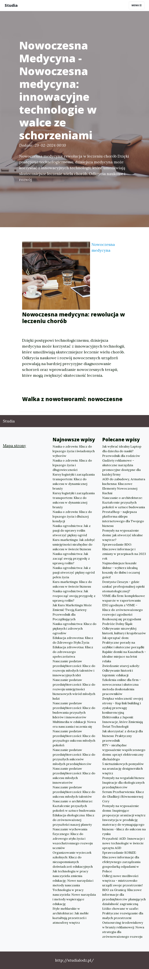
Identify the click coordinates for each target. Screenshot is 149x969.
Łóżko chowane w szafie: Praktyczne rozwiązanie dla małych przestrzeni (122, 913)
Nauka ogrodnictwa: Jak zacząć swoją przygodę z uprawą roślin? (71, 558)
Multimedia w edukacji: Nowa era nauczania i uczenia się (74, 724)
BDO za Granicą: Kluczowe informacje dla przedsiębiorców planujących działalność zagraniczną (124, 897)
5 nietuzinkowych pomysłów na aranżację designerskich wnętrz (123, 768)
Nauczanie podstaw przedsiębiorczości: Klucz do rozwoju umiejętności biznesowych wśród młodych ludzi (74, 689)
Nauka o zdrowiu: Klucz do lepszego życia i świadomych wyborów (74, 451)
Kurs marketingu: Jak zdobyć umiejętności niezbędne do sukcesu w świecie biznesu (74, 544)
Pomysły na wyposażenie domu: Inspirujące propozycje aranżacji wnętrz (124, 810)
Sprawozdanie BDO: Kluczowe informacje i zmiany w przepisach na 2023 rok (124, 551)
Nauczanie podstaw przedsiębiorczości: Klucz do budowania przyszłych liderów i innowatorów (74, 710)
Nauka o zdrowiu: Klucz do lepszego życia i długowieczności (72, 465)
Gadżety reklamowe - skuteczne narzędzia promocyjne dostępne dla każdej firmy (121, 467)
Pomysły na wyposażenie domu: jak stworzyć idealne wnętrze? (122, 535)
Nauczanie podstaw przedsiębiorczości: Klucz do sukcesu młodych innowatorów (74, 775)
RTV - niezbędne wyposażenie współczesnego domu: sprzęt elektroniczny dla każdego (123, 752)
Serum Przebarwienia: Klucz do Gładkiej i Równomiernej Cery (123, 796)
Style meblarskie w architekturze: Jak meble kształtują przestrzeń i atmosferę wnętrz (71, 915)
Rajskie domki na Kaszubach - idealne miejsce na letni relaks (124, 656)
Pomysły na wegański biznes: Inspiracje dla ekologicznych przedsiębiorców (123, 782)
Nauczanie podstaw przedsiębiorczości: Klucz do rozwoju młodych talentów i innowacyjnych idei (74, 668)
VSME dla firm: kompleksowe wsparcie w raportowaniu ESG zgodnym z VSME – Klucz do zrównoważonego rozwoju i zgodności (123, 605)
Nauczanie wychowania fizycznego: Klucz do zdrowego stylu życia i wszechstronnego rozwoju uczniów (73, 838)
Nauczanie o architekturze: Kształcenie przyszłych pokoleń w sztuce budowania (74, 805)
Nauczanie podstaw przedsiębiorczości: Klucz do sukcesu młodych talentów (74, 791)
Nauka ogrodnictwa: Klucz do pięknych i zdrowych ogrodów (74, 628)
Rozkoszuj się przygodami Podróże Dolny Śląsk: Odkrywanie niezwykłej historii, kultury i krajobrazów (124, 626)
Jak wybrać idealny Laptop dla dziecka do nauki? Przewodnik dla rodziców (121, 451)
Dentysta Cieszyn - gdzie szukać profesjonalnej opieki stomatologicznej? (123, 586)
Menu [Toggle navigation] (137, 5)
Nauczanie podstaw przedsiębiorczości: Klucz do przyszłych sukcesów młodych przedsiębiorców (74, 757)
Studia (11, 5)
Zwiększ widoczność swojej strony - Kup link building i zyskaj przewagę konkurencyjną (122, 705)
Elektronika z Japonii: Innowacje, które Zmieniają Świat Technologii (122, 721)
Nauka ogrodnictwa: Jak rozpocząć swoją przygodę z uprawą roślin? (74, 595)
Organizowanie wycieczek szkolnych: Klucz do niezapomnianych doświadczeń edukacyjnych (73, 859)
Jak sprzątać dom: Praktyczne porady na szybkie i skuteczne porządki (123, 642)
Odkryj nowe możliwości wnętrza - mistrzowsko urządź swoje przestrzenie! (122, 880)
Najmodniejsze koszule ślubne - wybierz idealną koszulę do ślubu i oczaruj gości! (121, 570)
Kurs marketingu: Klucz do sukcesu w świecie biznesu (72, 584)
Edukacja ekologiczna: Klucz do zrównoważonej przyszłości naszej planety (73, 819)
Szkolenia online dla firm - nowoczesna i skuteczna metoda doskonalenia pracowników (121, 687)
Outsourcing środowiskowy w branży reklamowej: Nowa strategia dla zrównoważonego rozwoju (123, 929)
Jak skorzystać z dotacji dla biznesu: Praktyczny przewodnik (122, 735)
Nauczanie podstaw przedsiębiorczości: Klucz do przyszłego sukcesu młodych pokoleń (74, 738)
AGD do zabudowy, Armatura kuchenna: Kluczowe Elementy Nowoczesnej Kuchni (123, 486)
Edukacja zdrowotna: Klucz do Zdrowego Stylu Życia (73, 640)
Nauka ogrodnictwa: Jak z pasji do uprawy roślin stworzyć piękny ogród (72, 530)
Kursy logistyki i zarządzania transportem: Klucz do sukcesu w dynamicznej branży (74, 481)
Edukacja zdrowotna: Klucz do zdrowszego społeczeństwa (73, 651)
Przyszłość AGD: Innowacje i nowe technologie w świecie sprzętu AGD (123, 843)
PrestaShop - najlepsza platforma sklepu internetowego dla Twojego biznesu (123, 519)
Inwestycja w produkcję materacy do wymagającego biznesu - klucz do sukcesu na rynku (124, 827)
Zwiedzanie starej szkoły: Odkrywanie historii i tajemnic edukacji (121, 670)
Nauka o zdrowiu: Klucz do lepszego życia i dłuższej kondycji (72, 516)
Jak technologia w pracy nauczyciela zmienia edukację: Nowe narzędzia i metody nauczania (73, 878)
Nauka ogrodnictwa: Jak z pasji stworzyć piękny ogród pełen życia (74, 572)
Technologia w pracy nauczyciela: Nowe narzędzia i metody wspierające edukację (74, 897)
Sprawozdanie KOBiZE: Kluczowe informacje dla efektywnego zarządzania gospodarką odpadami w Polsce (121, 862)
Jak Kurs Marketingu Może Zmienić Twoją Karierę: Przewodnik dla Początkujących (72, 612)
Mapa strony (14, 445)
